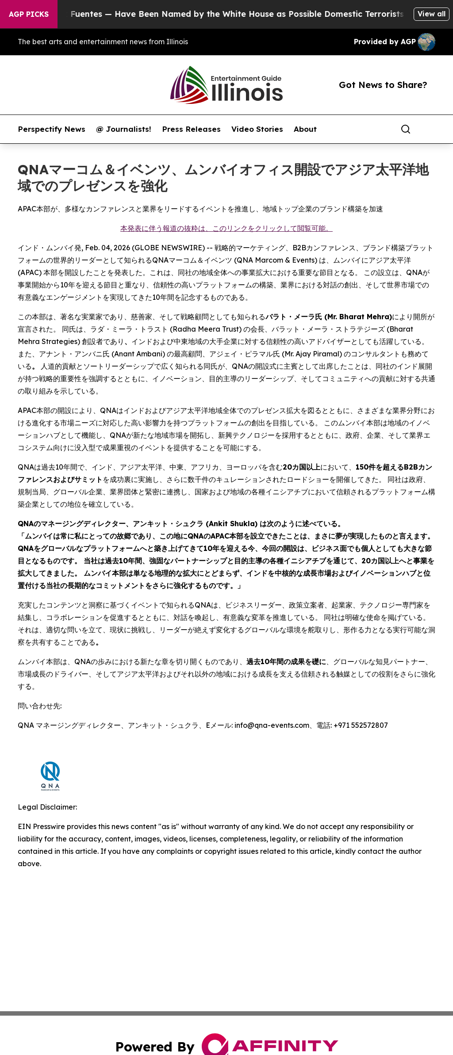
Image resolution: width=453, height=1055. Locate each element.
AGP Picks (29, 14)
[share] (429, 129)
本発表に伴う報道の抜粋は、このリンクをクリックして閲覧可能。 (226, 228)
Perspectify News (51, 129)
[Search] (405, 129)
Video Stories (257, 129)
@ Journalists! (123, 129)
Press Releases (191, 129)
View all (431, 13)
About (305, 129)
